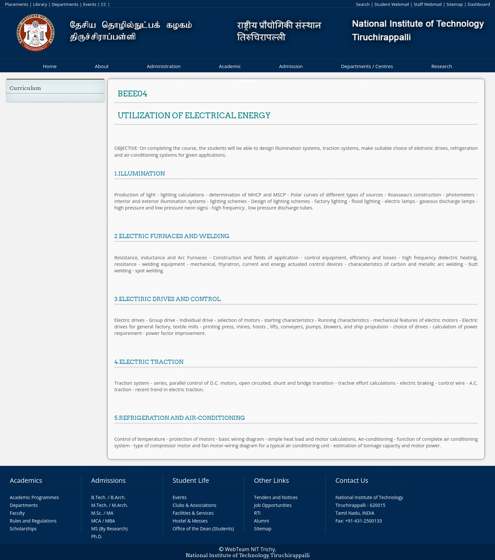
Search (363, 4)
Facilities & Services (193, 513)
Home (49, 66)
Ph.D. (97, 536)
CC (103, 4)
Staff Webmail (428, 4)
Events (89, 4)
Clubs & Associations (195, 505)
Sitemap (454, 4)
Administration (164, 66)
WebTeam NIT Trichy (250, 549)
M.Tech (98, 505)
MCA (96, 521)
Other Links (271, 480)
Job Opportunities (272, 505)
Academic (230, 66)
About (101, 66)
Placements (16, 4)
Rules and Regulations (33, 521)
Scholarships (23, 528)
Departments (65, 4)
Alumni (261, 521)
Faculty (17, 513)
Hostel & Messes (190, 521)
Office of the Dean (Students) (203, 528)
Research (441, 66)
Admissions (108, 480)
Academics (26, 480)
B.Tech (98, 497)
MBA (110, 521)
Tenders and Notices (276, 497)
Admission (291, 66)
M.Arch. (120, 505)
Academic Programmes (34, 497)
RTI (257, 513)
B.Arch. (118, 497)
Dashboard (479, 4)
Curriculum (25, 88)
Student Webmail (391, 4)
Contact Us (351, 480)
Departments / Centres (367, 66)
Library (40, 4)
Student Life (191, 480)
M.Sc (96, 513)
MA (109, 513)
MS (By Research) (109, 528)
